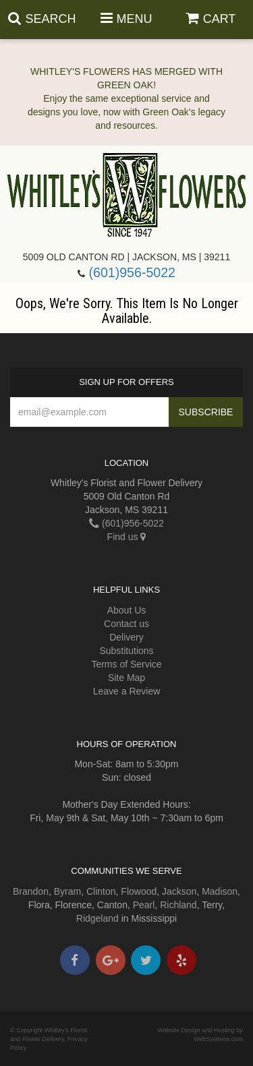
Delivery (126, 637)
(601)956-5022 (131, 272)
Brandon (31, 891)
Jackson (179, 891)
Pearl (144, 904)
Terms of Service (126, 664)
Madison (219, 891)
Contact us (126, 623)
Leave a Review (127, 691)
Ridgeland (97, 918)
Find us (126, 536)
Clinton (101, 891)
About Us (126, 610)
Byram (67, 891)
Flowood (139, 891)
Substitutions (126, 650)
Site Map (126, 677)
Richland (178, 904)
